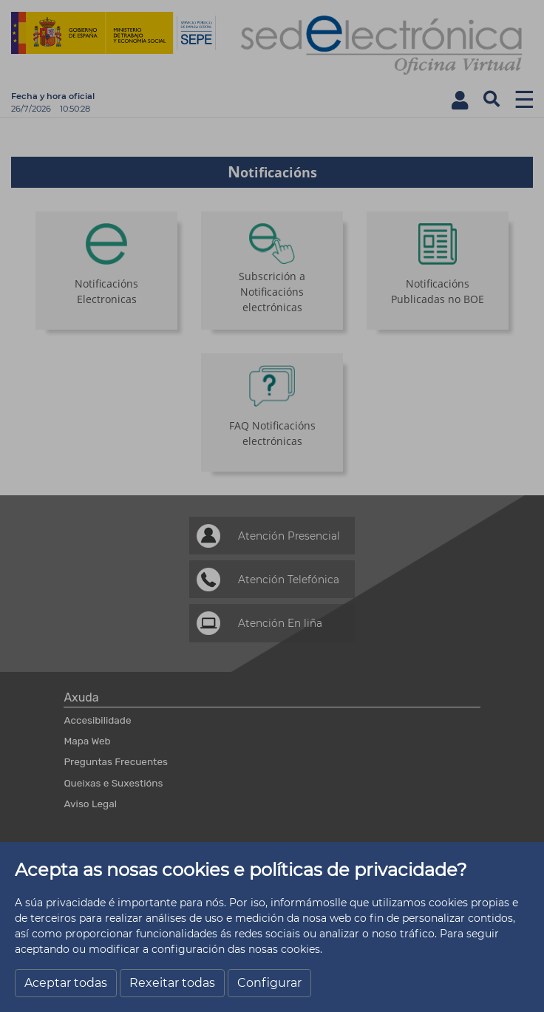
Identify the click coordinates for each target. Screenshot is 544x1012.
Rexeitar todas (172, 983)
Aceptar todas (65, 983)
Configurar (269, 983)
